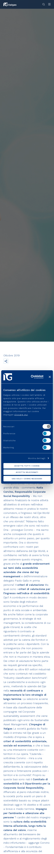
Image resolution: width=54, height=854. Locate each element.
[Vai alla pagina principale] (9, 4)
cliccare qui (21, 414)
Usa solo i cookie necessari (27, 479)
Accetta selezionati (27, 472)
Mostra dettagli (36, 458)
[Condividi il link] (5, 361)
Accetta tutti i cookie (26, 466)
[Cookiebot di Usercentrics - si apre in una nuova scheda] (32, 377)
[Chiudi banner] (50, 377)
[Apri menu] (49, 4)
